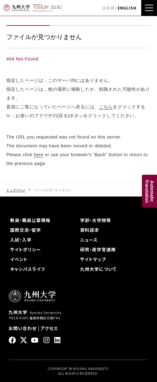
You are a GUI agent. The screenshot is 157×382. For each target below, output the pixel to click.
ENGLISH (127, 7)
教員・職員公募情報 (30, 220)
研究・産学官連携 (98, 249)
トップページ (15, 190)
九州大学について (98, 269)
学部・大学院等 (95, 220)
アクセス (49, 328)
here (39, 154)
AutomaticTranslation (149, 191)
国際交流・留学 (25, 230)
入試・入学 (21, 240)
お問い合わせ (23, 328)
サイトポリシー (25, 249)
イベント (19, 259)
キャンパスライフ (27, 269)
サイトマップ (93, 259)
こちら (106, 106)
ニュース (89, 240)
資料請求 (89, 230)
